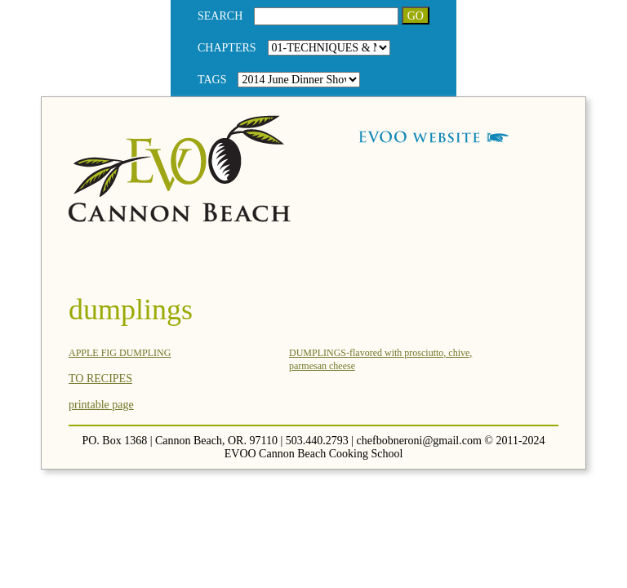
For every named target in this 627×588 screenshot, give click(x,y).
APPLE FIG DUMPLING (120, 353)
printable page (101, 405)
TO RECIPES (100, 378)
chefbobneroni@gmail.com (419, 440)
